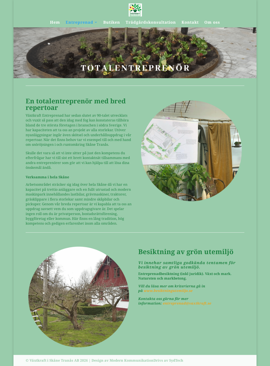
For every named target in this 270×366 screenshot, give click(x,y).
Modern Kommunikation (131, 360)
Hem (55, 23)
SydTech (176, 360)
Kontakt (190, 23)
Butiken (111, 23)
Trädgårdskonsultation (151, 23)
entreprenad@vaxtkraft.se (187, 303)
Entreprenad (79, 23)
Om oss (212, 23)
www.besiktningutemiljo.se (168, 290)
